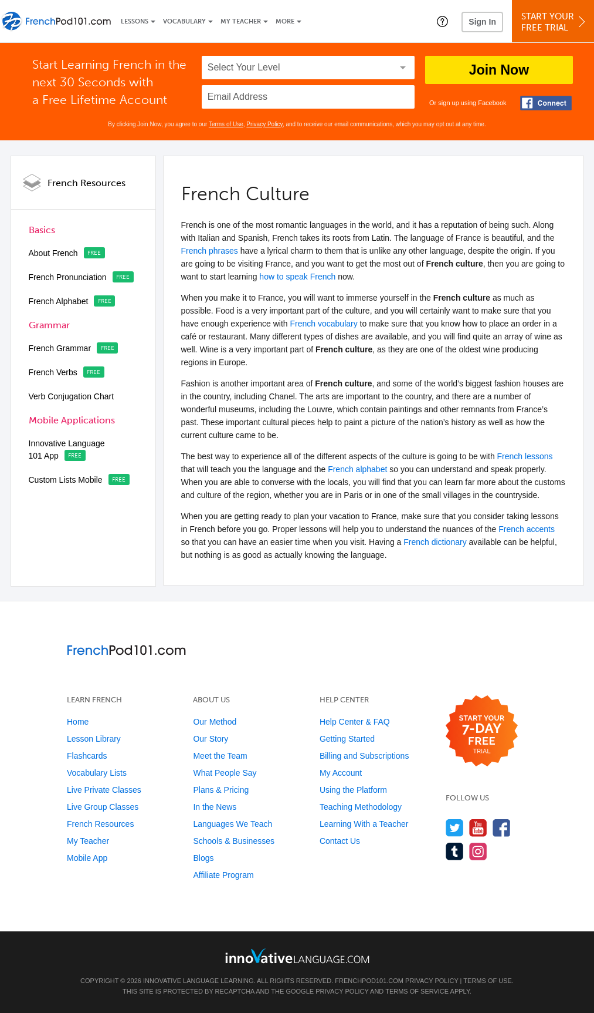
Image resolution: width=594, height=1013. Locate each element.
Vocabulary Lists (97, 773)
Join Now (499, 70)
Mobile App (87, 858)
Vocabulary (184, 21)
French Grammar (60, 348)
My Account (341, 773)
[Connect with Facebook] (546, 103)
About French (53, 253)
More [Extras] (285, 21)
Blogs (203, 858)
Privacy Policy (264, 124)
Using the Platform (353, 790)
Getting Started (347, 738)
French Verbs (53, 372)
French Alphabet (59, 301)
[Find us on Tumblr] (455, 851)
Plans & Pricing (221, 790)
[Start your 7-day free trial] (482, 731)
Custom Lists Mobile (66, 479)
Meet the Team (220, 755)
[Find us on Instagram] (478, 851)
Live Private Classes (104, 790)
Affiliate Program (223, 875)
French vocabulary (324, 323)
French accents (526, 529)
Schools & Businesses (233, 841)
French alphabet (357, 469)
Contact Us (340, 841)
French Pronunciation (68, 277)
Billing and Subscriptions (364, 755)
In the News (214, 807)
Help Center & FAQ (355, 721)
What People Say (224, 773)
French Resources (86, 183)
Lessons (134, 21)
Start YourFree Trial (554, 22)
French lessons (525, 456)
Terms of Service (417, 991)
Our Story (210, 738)
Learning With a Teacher (364, 824)
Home (78, 721)
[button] (442, 21)
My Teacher (240, 21)
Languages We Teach (232, 824)
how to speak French (297, 276)
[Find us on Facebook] (502, 828)
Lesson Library (94, 738)
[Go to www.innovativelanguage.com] (297, 956)
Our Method (214, 721)
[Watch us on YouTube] (478, 828)
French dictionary (434, 542)
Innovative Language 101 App (67, 449)
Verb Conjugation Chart (71, 396)
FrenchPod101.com (369, 980)
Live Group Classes (102, 807)
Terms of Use (226, 124)
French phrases (209, 250)
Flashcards (87, 755)
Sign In (482, 21)
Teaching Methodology (361, 807)
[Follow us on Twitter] (455, 828)
